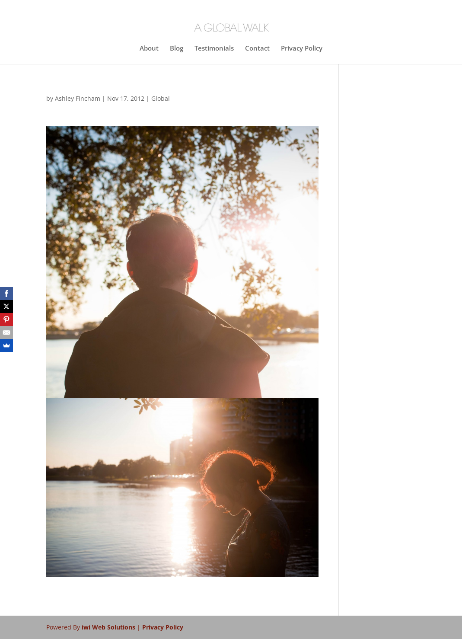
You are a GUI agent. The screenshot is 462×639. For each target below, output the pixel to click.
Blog (176, 48)
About (149, 48)
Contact (257, 48)
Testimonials (214, 48)
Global (160, 98)
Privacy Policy (301, 48)
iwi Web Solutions (109, 627)
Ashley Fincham (77, 98)
